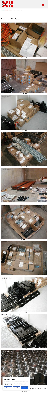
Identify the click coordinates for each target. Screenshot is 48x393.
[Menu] (43, 5)
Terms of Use (24, 391)
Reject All (16, 387)
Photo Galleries (7, 10)
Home (2, 10)
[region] (16, 383)
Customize (8, 387)
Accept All (24, 387)
